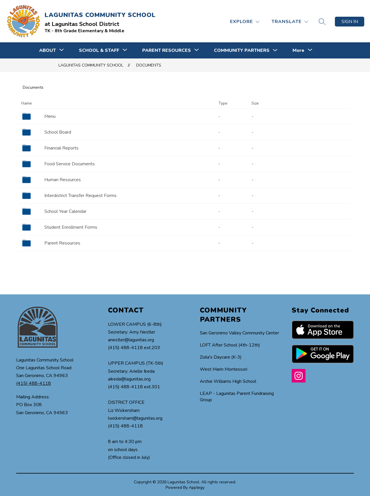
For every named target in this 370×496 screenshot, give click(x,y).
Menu (50, 116)
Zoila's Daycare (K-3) (221, 357)
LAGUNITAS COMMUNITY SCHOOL (90, 65)
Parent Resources (62, 243)
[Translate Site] (290, 21)
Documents (148, 65)
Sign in (349, 21)
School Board (57, 132)
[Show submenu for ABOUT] (47, 50)
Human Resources (62, 180)
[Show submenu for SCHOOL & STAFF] (99, 50)
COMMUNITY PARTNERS (242, 50)
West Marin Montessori (223, 369)
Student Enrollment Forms (70, 227)
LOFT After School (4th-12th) (230, 345)
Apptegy (196, 487)
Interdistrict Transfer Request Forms (80, 195)
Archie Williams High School (228, 381)
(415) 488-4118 (33, 383)
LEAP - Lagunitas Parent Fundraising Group (237, 396)
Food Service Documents (69, 164)
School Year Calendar (65, 211)
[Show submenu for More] (298, 50)
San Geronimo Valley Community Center (239, 333)
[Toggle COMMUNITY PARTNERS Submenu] (275, 50)
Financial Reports (61, 148)
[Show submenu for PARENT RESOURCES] (166, 50)
